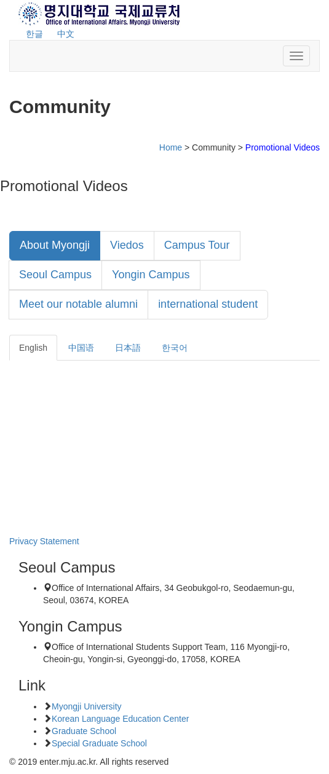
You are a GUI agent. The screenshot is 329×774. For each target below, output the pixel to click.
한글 (34, 34)
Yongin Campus (150, 274)
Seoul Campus (55, 274)
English (33, 348)
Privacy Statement (44, 541)
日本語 (128, 348)
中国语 (81, 348)
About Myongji (55, 245)
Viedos (127, 245)
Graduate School (84, 731)
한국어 (175, 348)
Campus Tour (197, 245)
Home (170, 147)
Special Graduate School (99, 743)
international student (208, 304)
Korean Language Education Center (120, 719)
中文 (65, 34)
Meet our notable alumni (78, 304)
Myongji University (87, 706)
